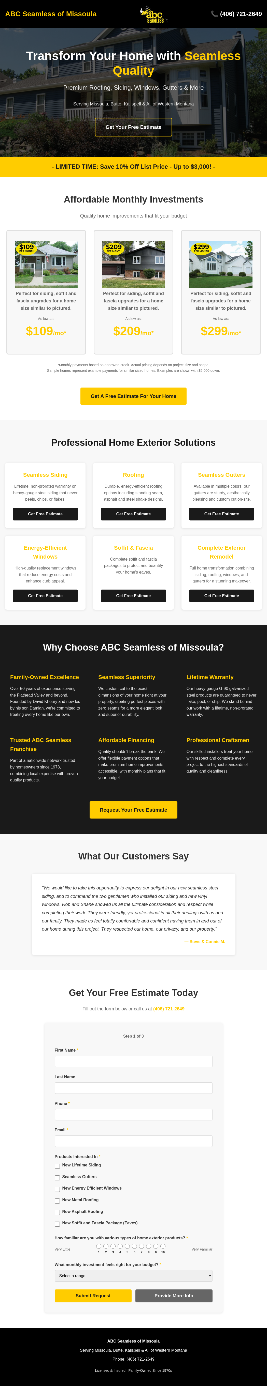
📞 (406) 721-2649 (236, 13)
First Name (66, 1050)
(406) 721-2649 (169, 1008)
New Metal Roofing (80, 1200)
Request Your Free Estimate (133, 810)
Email (61, 1130)
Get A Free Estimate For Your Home (133, 396)
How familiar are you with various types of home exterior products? (121, 1238)
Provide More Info (173, 1295)
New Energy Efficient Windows (92, 1188)
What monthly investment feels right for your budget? (108, 1264)
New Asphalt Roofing (82, 1211)
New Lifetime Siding (81, 1165)
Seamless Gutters (79, 1177)
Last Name (65, 1077)
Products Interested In (78, 1156)
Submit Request (93, 1295)
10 (163, 1252)
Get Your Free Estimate (133, 127)
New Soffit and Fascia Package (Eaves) (100, 1223)
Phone (62, 1103)
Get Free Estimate (45, 514)
